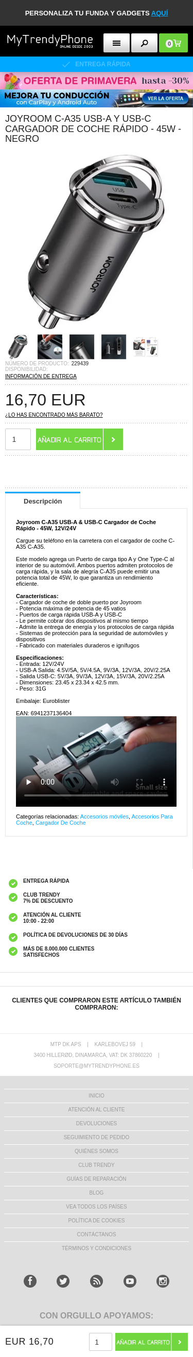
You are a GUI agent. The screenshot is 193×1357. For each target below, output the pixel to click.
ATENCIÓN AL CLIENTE (96, 1109)
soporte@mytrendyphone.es (96, 1066)
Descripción (43, 501)
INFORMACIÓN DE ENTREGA (41, 376)
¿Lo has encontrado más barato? (54, 415)
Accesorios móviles (104, 816)
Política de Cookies (96, 1220)
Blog (97, 1193)
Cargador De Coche (61, 823)
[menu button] (116, 42)
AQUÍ (159, 13)
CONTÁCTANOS (96, 1234)
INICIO (96, 1096)
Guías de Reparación (97, 1179)
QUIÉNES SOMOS (96, 1151)
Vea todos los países (96, 1207)
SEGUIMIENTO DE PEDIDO (97, 1137)
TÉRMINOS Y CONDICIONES (96, 1248)
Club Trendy (96, 1165)
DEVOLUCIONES (96, 1123)
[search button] (144, 42)
